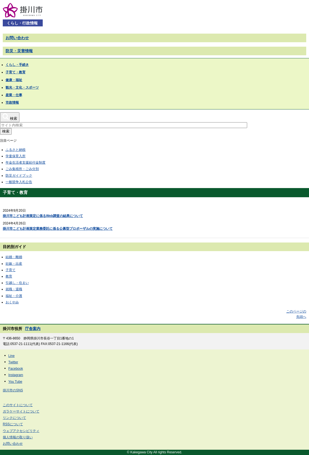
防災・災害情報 (19, 51)
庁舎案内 (32, 328)
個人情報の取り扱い (18, 437)
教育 (9, 276)
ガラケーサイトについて (21, 411)
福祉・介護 (14, 296)
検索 (5, 131)
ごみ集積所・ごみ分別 (22, 169)
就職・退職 (14, 289)
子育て (11, 270)
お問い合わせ (17, 38)
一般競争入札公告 (19, 182)
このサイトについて (18, 405)
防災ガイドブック (19, 176)
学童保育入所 (16, 156)
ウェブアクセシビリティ (21, 431)
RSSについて (13, 424)
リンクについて (14, 418)
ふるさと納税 (16, 150)
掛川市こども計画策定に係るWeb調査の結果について (43, 216)
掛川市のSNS (13, 390)
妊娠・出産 (14, 264)
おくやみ (12, 302)
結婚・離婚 (14, 257)
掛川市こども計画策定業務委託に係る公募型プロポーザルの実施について (58, 229)
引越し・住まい (17, 283)
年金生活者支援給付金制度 (25, 162)
